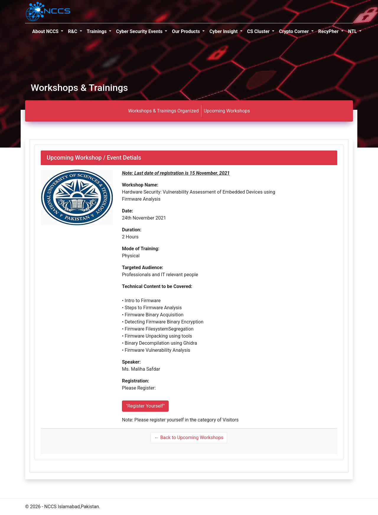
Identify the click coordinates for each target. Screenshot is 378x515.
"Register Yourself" (145, 406)
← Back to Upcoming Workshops (189, 437)
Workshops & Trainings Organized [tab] (163, 111)
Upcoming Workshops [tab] (227, 111)
